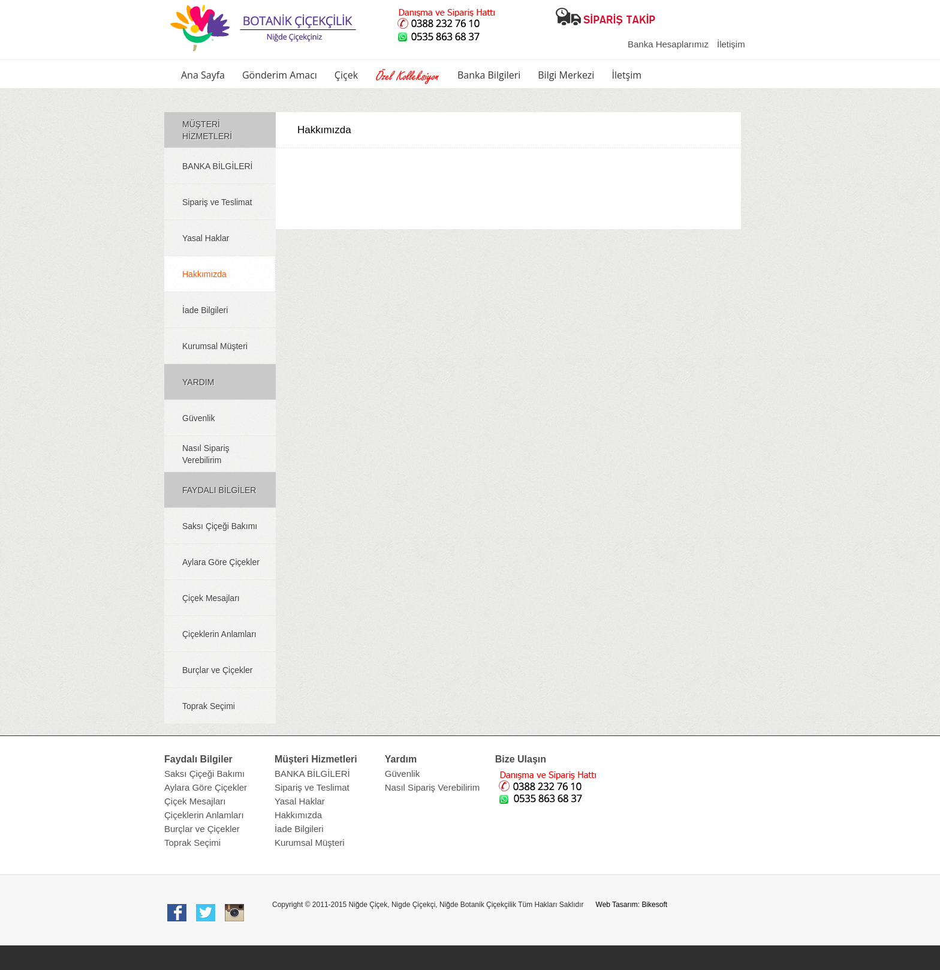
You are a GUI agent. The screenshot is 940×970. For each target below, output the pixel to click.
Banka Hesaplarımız (668, 44)
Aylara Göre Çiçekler (221, 562)
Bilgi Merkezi (566, 75)
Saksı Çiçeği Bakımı (219, 526)
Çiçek (346, 75)
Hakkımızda (204, 274)
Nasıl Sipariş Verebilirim (206, 454)
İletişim (731, 44)
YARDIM (198, 382)
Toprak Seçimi (208, 706)
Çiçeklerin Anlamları (219, 634)
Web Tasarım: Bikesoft (632, 904)
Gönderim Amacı (279, 75)
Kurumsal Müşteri (215, 346)
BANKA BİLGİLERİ (217, 166)
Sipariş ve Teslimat (217, 202)
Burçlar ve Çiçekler (217, 670)
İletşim (626, 75)
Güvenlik (198, 418)
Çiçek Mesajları (211, 598)
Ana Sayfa (203, 75)
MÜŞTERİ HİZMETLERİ (207, 130)
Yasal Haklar (205, 238)
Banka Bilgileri (488, 75)
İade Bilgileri (205, 310)
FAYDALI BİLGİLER (219, 490)
